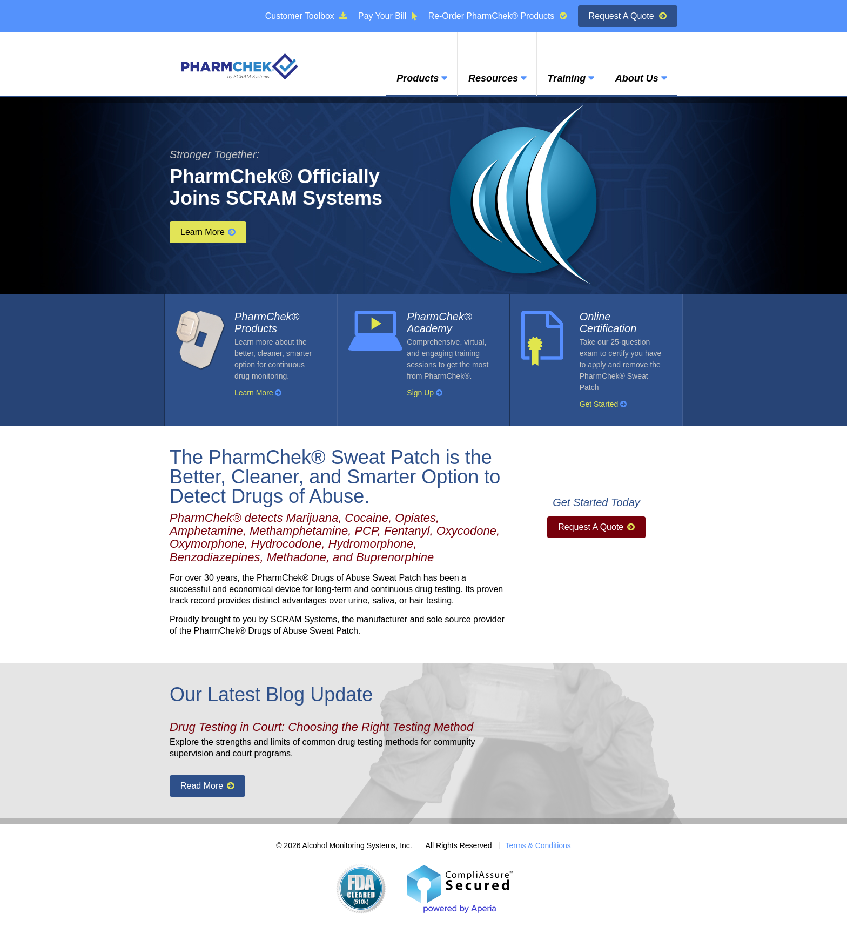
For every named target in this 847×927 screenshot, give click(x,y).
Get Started (603, 404)
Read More (207, 785)
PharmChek (240, 66)
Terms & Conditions (537, 845)
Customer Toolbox (305, 16)
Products (415, 79)
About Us (636, 79)
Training (565, 79)
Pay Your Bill (386, 16)
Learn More (208, 232)
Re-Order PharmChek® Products (497, 16)
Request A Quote (628, 16)
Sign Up (424, 392)
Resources (491, 79)
